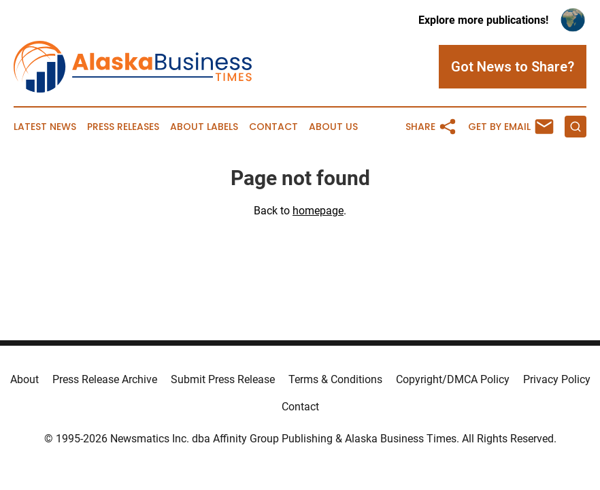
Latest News (45, 127)
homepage (318, 210)
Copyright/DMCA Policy (453, 379)
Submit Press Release (223, 379)
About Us (333, 127)
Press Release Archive (104, 379)
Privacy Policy (556, 379)
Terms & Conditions (335, 379)
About (24, 379)
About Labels (204, 127)
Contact (273, 127)
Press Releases (123, 127)
